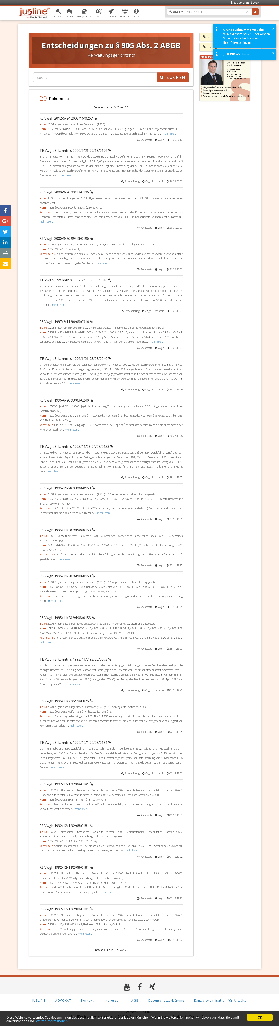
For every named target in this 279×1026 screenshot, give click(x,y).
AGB (134, 1000)
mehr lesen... (170, 133)
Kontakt (87, 1000)
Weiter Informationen (52, 1021)
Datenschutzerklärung (166, 1000)
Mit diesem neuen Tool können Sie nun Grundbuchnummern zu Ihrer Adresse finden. (246, 38)
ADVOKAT (63, 1000)
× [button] (273, 28)
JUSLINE (39, 1000)
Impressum (113, 1000)
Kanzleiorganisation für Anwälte (220, 1000)
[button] (58, 13)
